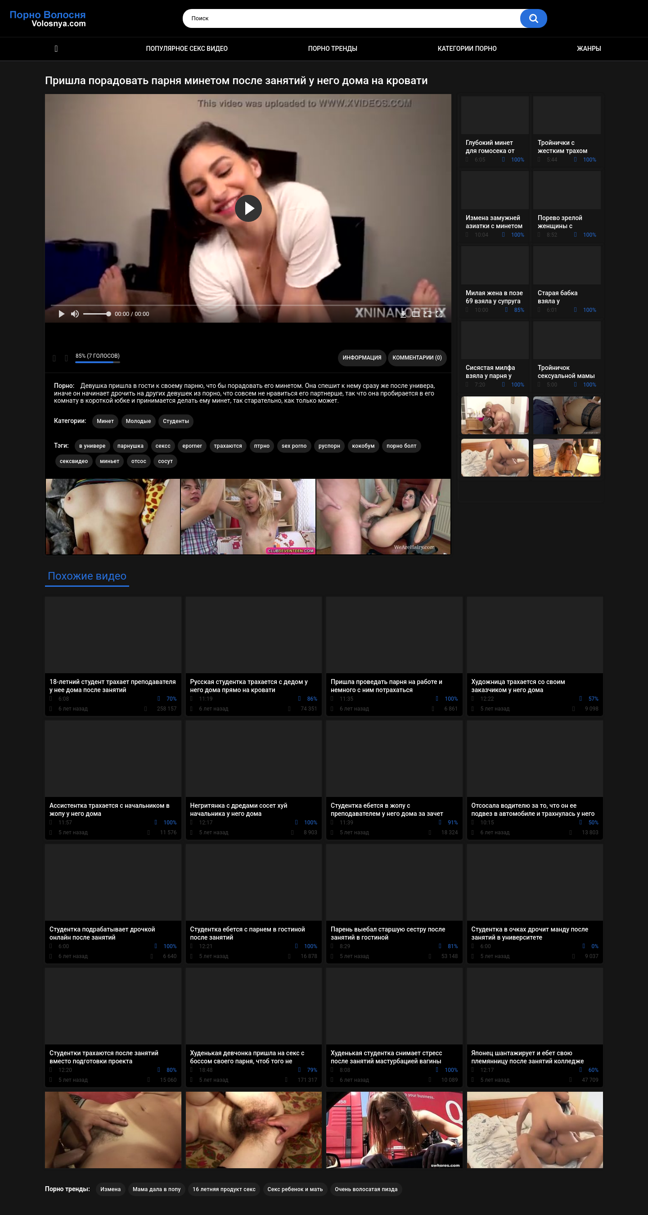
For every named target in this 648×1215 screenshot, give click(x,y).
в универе (92, 446)
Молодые (138, 421)
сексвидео (74, 461)
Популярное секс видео (187, 48)
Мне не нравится (66, 358)
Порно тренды (332, 48)
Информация (362, 358)
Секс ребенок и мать (295, 1189)
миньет (109, 461)
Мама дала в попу (157, 1189)
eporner (192, 446)
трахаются (228, 446)
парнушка (130, 446)
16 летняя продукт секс (224, 1189)
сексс (163, 446)
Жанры (589, 48)
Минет (105, 421)
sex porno (294, 446)
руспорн (329, 446)
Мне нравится (54, 358)
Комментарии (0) (417, 358)
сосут (165, 461)
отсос (138, 461)
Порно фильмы (56, 48)
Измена (110, 1189)
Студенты (176, 421)
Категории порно (467, 48)
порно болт (401, 446)
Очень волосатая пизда (366, 1189)
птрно (262, 446)
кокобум (363, 446)
